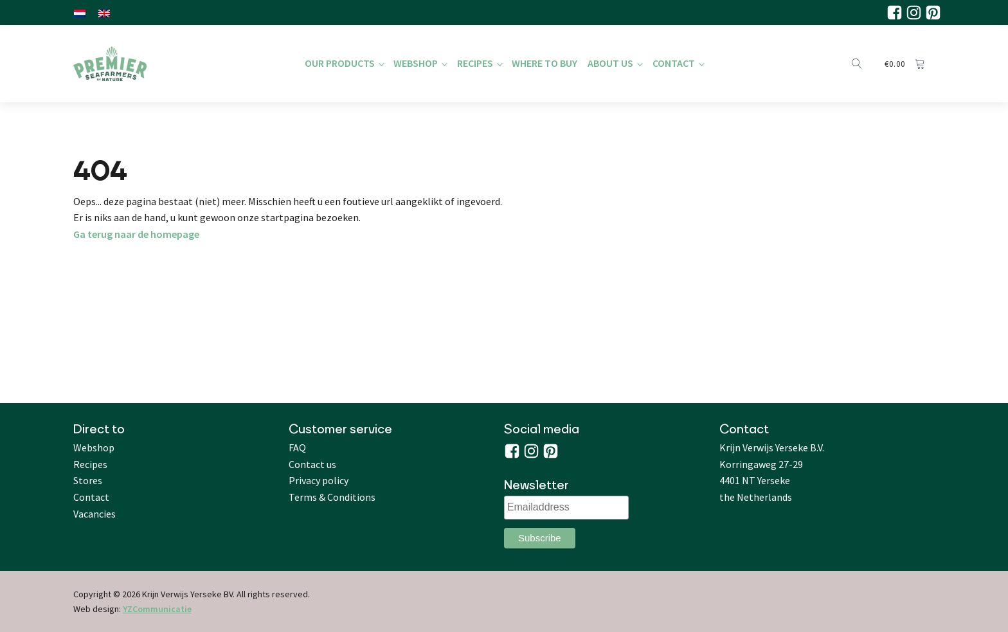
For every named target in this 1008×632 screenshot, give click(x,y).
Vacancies (94, 513)
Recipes (475, 63)
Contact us (312, 464)
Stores (87, 480)
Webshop (415, 63)
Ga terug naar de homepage (136, 234)
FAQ (297, 447)
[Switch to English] (104, 12)
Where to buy (544, 63)
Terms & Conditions (332, 497)
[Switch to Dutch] (80, 12)
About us (610, 63)
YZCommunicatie (157, 609)
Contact (673, 63)
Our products (340, 63)
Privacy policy (318, 480)
